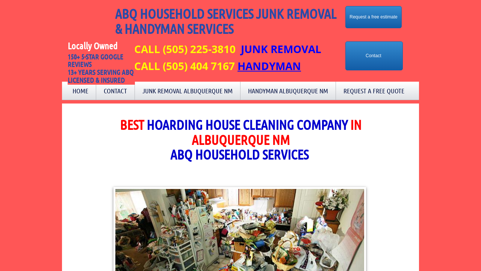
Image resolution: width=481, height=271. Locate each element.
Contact (115, 91)
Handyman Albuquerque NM (288, 91)
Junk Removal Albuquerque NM (187, 91)
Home (80, 91)
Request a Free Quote (373, 91)
